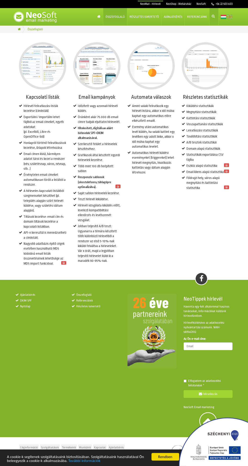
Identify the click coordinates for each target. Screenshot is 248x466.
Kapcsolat (100, 447)
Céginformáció (29, 447)
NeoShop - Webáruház (178, 4)
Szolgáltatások (50, 447)
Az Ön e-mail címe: (195, 339)
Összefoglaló (115, 16)
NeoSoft (201, 4)
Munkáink (85, 447)
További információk (84, 462)
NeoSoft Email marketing (199, 407)
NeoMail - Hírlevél (150, 4)
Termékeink (69, 447)
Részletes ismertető (144, 16)
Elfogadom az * (202, 383)
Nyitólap (25, 306)
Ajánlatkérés (173, 16)
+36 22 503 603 (224, 4)
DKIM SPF (26, 300)
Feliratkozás (208, 394)
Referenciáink (197, 16)
